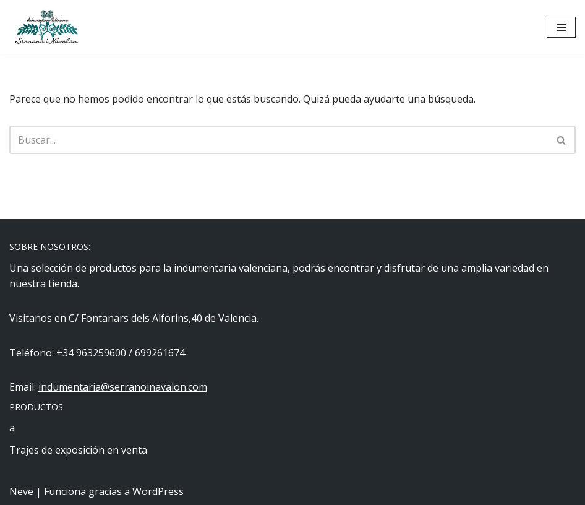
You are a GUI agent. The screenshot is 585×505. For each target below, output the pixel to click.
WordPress (158, 491)
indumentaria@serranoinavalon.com (122, 387)
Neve (21, 491)
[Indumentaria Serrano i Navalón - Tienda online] (46, 27)
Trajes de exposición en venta (78, 450)
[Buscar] (278, 140)
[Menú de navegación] (561, 27)
